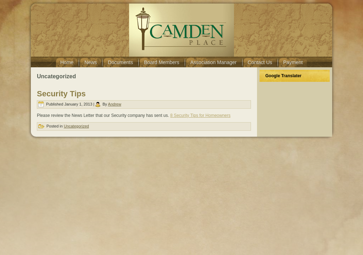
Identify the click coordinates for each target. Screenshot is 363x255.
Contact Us (260, 62)
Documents (120, 62)
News (90, 62)
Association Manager (213, 62)
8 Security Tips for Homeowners (200, 115)
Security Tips (61, 93)
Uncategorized (76, 126)
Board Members (161, 62)
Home (66, 62)
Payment (293, 62)
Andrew (114, 104)
